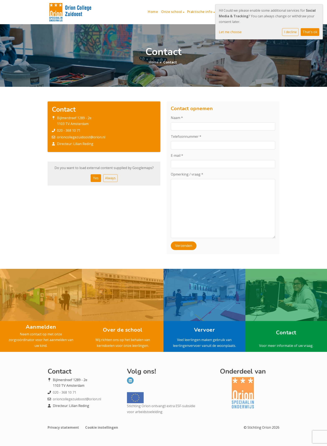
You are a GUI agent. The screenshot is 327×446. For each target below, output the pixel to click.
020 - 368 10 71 (68, 130)
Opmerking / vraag (187, 174)
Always (110, 178)
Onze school (172, 11)
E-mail (177, 155)
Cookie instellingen (101, 427)
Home (153, 11)
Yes (96, 178)
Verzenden (183, 245)
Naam (177, 117)
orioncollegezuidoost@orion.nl (81, 137)
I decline (290, 32)
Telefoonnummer (186, 136)
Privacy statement (63, 427)
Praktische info (200, 11)
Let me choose (230, 32)
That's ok (310, 32)
